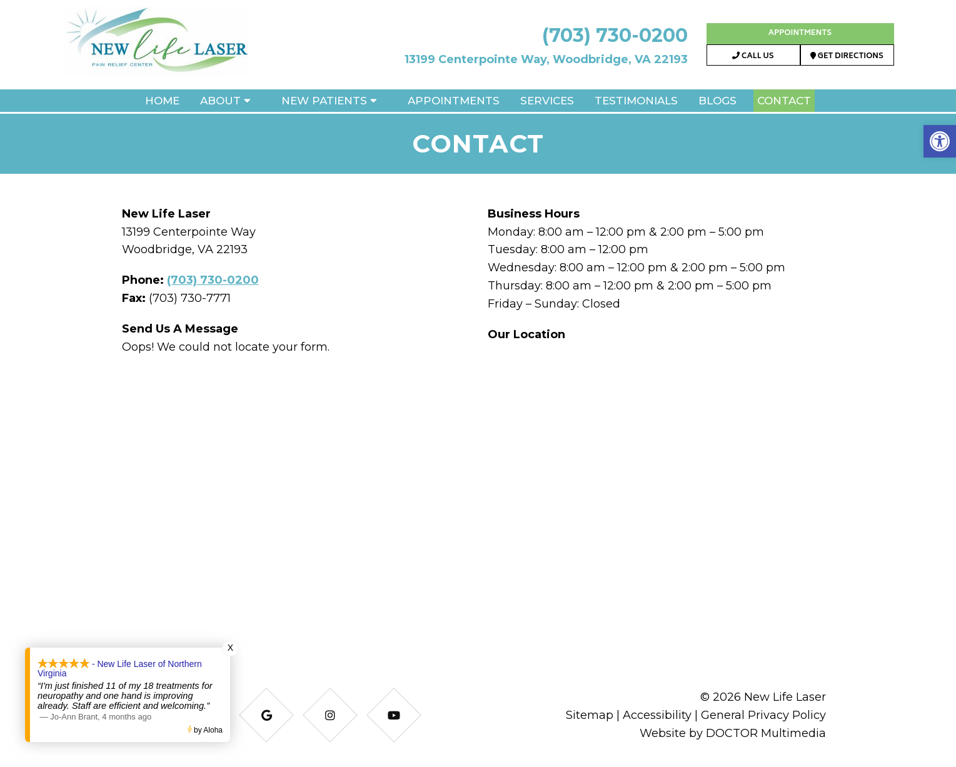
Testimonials (636, 100)
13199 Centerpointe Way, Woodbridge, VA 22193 (546, 59)
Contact (784, 100)
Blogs (717, 100)
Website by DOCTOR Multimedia (733, 733)
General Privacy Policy (763, 715)
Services (547, 100)
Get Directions (846, 56)
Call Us (752, 56)
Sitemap (589, 715)
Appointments (800, 33)
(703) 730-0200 (615, 35)
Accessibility (657, 715)
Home (162, 100)
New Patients (324, 100)
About (220, 100)
